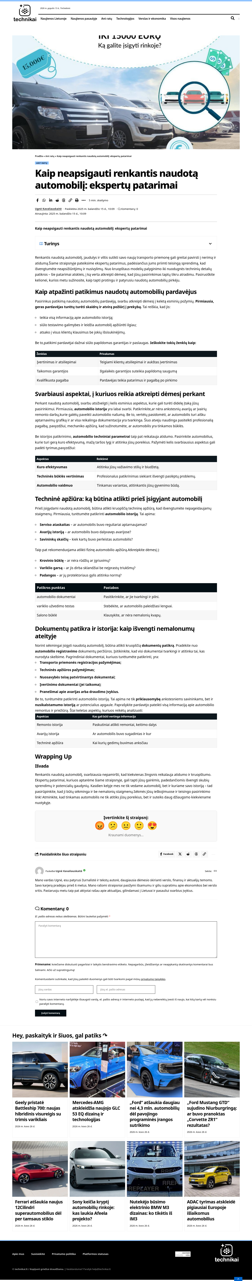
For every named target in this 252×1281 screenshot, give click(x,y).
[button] (70, 200)
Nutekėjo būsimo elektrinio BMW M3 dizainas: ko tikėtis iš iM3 (151, 1211)
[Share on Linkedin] (50, 200)
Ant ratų (50, 156)
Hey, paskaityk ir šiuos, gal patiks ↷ (63, 1037)
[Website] (215, 871)
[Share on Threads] (63, 200)
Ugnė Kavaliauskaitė (49, 209)
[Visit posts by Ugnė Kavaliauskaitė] (39, 871)
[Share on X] (179, 854)
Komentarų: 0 (130, 209)
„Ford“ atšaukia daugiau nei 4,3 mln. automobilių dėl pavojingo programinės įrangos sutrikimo (155, 1115)
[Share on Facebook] (37, 200)
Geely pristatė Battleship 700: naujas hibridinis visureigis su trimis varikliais (38, 1112)
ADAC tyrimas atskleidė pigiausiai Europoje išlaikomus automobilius (211, 1211)
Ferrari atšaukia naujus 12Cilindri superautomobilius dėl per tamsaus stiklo (39, 1211)
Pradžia (39, 156)
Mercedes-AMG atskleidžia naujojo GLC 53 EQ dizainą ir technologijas (96, 1112)
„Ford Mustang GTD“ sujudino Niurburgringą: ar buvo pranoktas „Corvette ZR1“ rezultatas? (212, 1115)
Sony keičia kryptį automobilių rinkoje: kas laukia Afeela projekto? (93, 1211)
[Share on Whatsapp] (44, 200)
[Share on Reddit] (57, 200)
